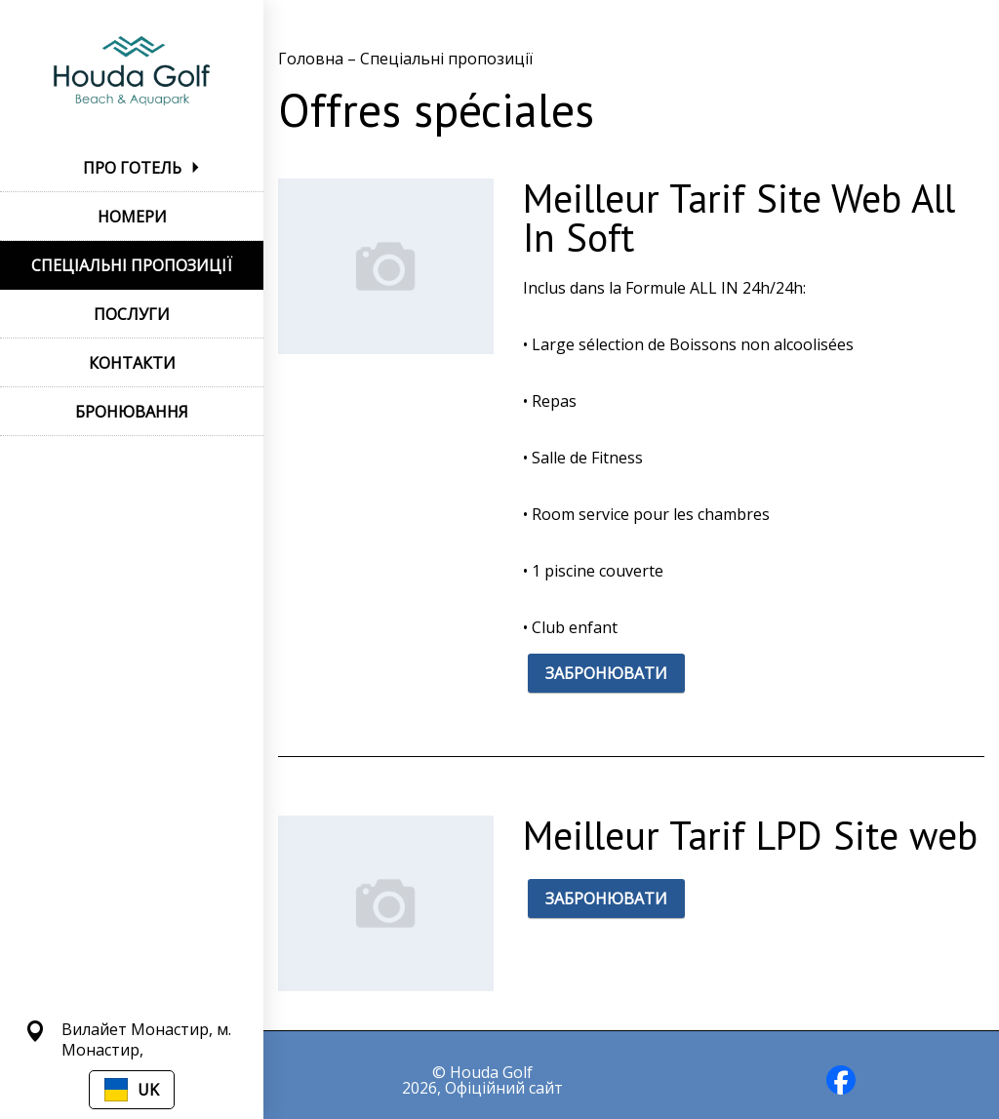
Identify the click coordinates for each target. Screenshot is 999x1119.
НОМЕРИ (132, 216)
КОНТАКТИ (132, 363)
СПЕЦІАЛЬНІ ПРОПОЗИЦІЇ (131, 265)
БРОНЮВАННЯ (131, 411)
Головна (312, 58)
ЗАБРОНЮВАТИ (606, 673)
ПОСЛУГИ (132, 314)
